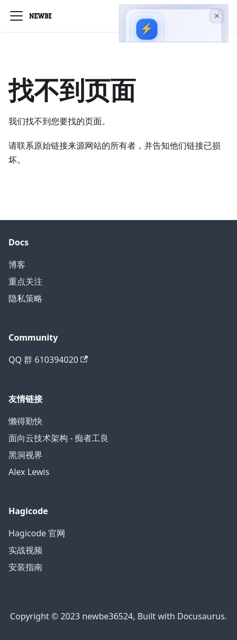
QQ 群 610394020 (48, 359)
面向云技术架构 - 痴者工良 (58, 438)
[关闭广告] (216, 15)
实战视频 (25, 550)
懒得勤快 (25, 421)
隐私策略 (25, 298)
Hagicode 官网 (36, 533)
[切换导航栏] (16, 16)
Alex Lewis (28, 472)
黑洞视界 (25, 455)
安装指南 (25, 567)
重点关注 (25, 281)
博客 (16, 264)
